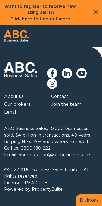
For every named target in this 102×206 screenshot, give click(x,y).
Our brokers (17, 104)
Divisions (89, 200)
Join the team (66, 104)
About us (14, 96)
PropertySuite (47, 189)
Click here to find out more (40, 19)
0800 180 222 (36, 148)
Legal (10, 112)
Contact (59, 96)
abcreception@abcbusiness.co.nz (55, 154)
